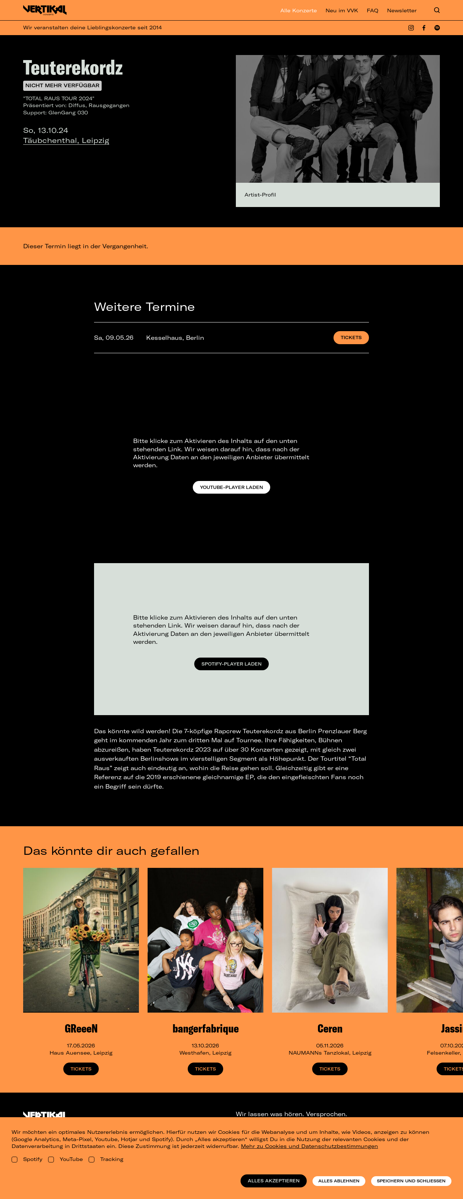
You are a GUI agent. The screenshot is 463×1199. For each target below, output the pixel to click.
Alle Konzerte (298, 10)
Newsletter (402, 10)
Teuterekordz (73, 67)
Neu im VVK (342, 10)
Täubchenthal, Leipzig (66, 140)
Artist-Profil (260, 194)
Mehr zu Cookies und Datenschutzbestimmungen (309, 1146)
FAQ (372, 10)
